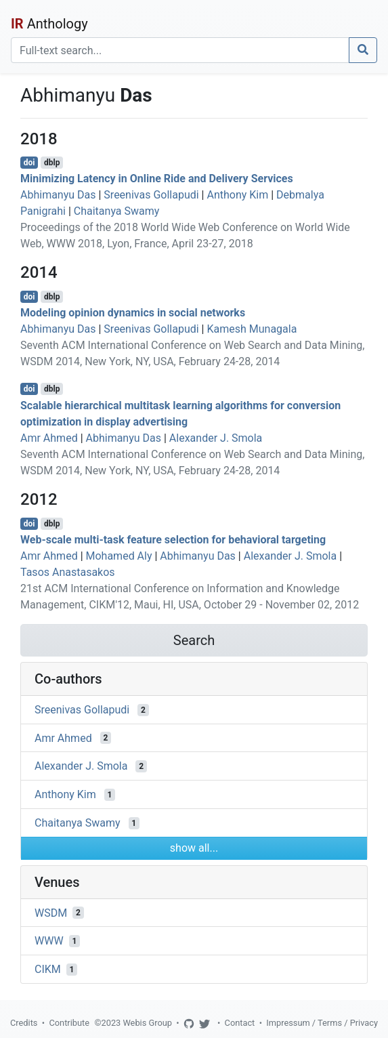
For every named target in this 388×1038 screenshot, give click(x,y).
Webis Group (147, 1023)
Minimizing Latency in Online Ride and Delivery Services (156, 178)
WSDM (51, 912)
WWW (49, 940)
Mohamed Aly (119, 555)
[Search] (180, 50)
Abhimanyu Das (58, 194)
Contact (240, 1023)
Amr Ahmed (49, 438)
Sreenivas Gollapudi (151, 194)
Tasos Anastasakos (67, 572)
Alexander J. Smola (215, 438)
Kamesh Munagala (252, 329)
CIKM (48, 969)
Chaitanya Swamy (117, 211)
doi (29, 162)
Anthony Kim (237, 194)
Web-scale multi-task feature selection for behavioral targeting (173, 539)
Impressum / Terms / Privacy (322, 1023)
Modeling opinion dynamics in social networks (132, 312)
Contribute (69, 1023)
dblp (52, 162)
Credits (23, 1023)
